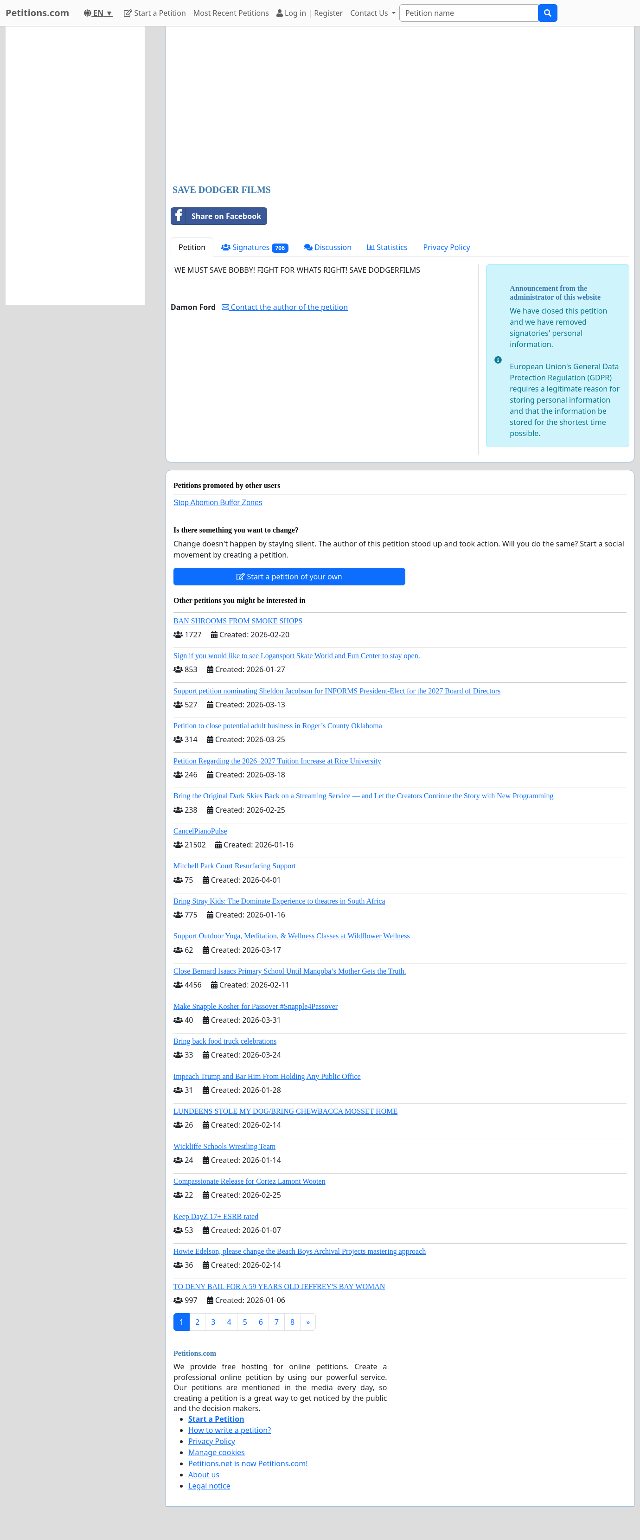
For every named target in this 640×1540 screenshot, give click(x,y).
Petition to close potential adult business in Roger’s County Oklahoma (277, 726)
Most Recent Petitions (231, 13)
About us (203, 1474)
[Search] (468, 13)
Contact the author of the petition (285, 307)
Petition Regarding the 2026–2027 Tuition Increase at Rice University (277, 761)
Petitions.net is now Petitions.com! (247, 1463)
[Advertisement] (400, 106)
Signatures (254, 247)
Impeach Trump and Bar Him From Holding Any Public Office (267, 1076)
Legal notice (209, 1486)
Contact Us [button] (370, 13)
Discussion (328, 247)
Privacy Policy (446, 247)
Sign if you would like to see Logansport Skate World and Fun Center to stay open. (296, 656)
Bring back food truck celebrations (224, 1041)
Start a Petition (155, 13)
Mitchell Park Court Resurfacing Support (234, 866)
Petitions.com (37, 12)
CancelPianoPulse (200, 831)
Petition (192, 247)
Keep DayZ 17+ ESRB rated (215, 1216)
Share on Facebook (216, 216)
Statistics (387, 247)
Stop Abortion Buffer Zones (217, 503)
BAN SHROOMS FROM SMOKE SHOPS (237, 621)
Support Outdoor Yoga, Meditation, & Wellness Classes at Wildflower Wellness (291, 936)
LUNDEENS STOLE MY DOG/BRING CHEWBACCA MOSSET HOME (285, 1111)
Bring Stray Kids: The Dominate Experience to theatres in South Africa (279, 901)
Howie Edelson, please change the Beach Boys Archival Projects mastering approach (299, 1251)
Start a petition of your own (289, 576)
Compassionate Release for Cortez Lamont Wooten (249, 1181)
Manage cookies (216, 1452)
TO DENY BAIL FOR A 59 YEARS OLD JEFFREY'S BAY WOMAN (279, 1286)
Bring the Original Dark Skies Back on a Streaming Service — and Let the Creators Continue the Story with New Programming (363, 796)
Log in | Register (309, 13)
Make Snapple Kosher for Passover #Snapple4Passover (255, 1006)
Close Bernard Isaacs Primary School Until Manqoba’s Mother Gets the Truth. (289, 971)
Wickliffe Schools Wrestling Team (224, 1146)
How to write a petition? (229, 1430)
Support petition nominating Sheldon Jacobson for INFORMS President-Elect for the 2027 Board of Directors (336, 691)
